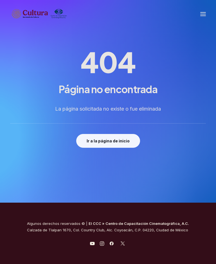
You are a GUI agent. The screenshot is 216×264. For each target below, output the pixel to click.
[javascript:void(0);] (102, 244)
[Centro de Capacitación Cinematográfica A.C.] (39, 14)
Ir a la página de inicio (108, 140)
